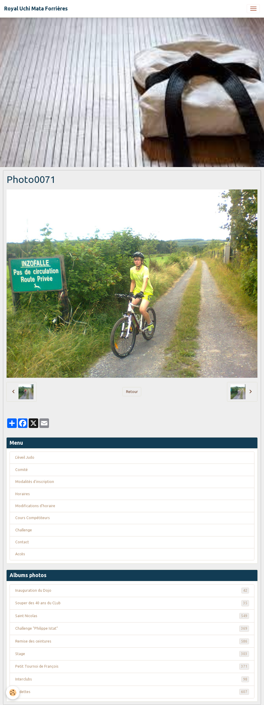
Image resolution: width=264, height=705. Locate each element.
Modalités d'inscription (34, 482)
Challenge (23, 530)
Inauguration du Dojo (132, 591)
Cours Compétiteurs (32, 518)
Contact (22, 542)
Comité (21, 470)
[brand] (36, 9)
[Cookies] (12, 692)
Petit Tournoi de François (132, 666)
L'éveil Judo (24, 457)
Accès (20, 554)
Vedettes (132, 692)
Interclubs (132, 679)
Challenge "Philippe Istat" (132, 628)
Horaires (22, 494)
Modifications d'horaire (35, 506)
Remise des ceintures (132, 641)
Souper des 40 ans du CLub (132, 603)
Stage (132, 654)
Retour (132, 392)
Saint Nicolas (132, 616)
